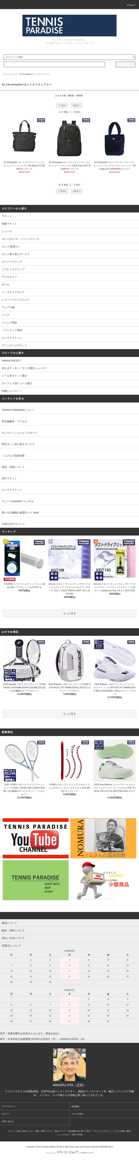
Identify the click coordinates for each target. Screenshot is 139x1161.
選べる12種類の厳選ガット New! (20, 512)
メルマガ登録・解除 (122, 1131)
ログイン (6, 1114)
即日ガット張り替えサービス (18, 444)
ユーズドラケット (12, 489)
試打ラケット (9, 478)
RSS (74, 1135)
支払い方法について (24, 1131)
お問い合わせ (8, 1121)
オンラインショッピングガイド (19, 432)
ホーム (6, 74)
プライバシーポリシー (102, 1131)
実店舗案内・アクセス (14, 421)
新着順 (79, 95)
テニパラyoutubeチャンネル (18, 501)
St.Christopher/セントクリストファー (35, 74)
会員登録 (75, 1106)
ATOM (79, 1135)
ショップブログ (63, 1135)
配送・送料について (44, 1131)
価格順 (71, 95)
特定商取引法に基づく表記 (79, 1131)
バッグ (14, 74)
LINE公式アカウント (13, 523)
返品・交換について (13, 466)
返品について (60, 1131)
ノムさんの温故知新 (13, 455)
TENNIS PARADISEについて (18, 409)
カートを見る (77, 1114)
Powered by (69, 1153)
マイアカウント (9, 1106)
